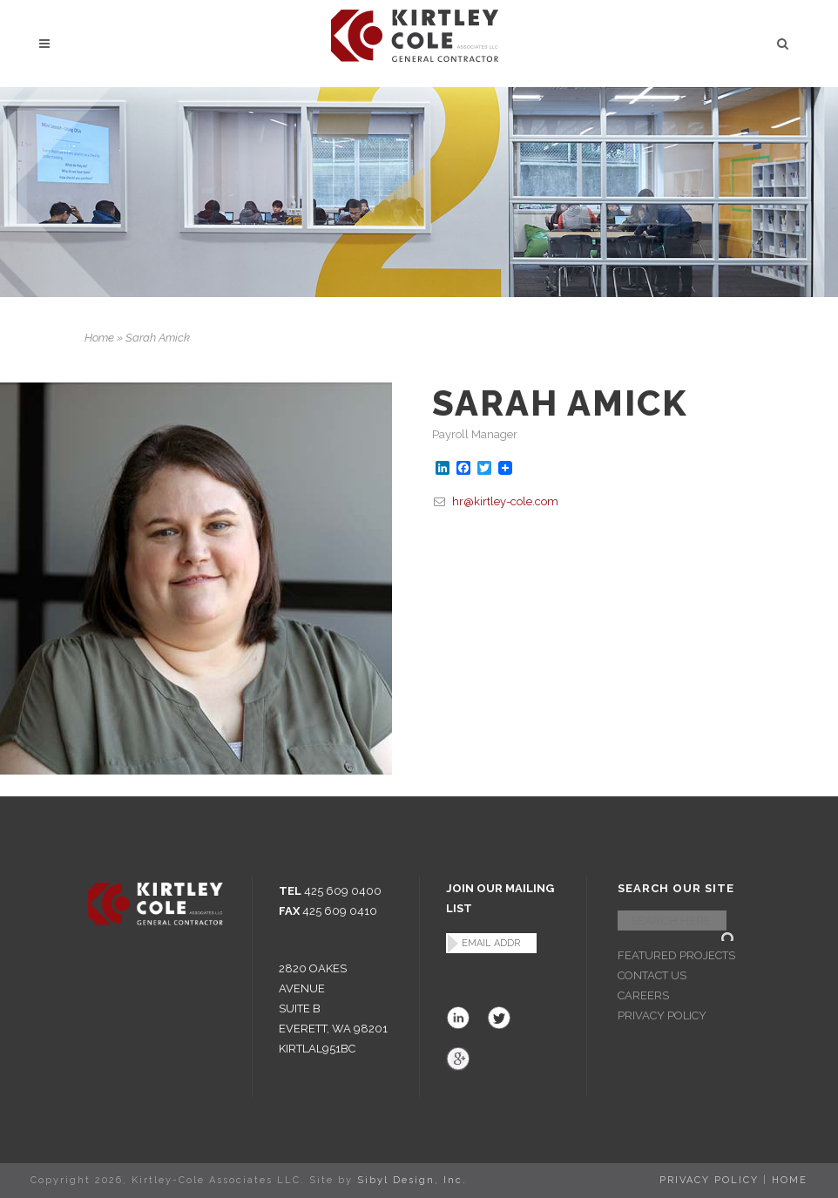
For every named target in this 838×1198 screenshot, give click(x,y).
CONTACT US (652, 975)
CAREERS (643, 995)
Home (99, 337)
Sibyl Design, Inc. (412, 1180)
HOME (790, 1180)
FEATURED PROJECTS (676, 955)
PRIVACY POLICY (662, 1015)
